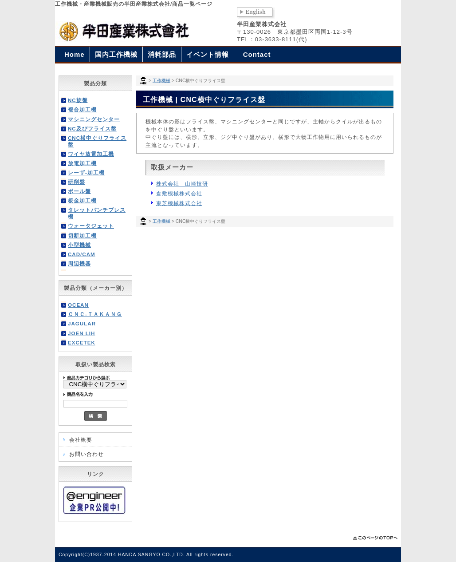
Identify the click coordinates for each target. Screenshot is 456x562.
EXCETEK (81, 342)
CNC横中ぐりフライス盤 (97, 141)
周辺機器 (79, 263)
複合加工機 (82, 109)
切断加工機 (82, 235)
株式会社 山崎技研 (182, 183)
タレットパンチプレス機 (97, 213)
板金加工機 (82, 200)
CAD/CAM (81, 254)
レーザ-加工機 (86, 172)
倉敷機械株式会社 (179, 193)
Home (74, 54)
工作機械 (161, 80)
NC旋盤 (78, 100)
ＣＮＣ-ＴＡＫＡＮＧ (95, 314)
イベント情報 (207, 54)
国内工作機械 (116, 54)
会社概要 (80, 440)
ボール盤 (79, 191)
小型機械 (79, 245)
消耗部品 (162, 54)
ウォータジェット (91, 226)
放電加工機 (82, 163)
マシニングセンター (94, 119)
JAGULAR (82, 323)
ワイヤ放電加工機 (91, 154)
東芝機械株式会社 (179, 203)
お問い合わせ (86, 454)
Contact (257, 54)
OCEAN (78, 305)
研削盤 (76, 182)
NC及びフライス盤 (92, 128)
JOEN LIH (81, 333)
